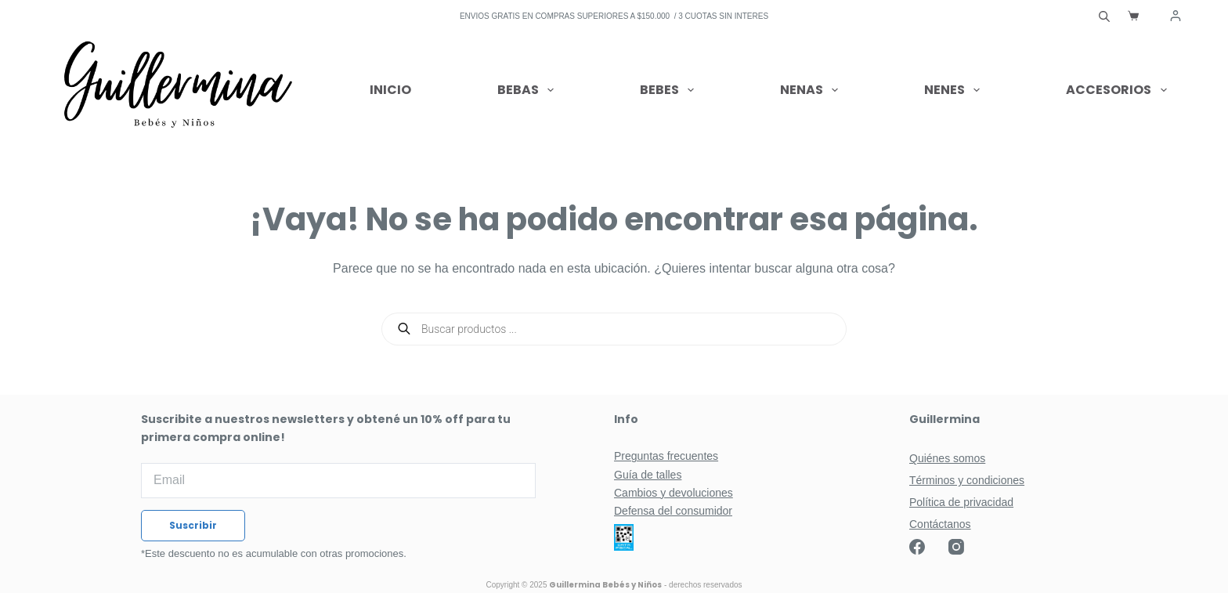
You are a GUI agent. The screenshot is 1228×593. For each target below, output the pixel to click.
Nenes (955, 90)
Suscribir (193, 525)
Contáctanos (940, 524)
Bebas (528, 90)
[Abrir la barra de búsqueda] (1104, 15)
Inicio (390, 90)
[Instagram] (956, 547)
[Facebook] (917, 547)
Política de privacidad (961, 502)
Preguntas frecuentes (666, 456)
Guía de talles (647, 474)
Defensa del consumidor (673, 510)
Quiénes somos (947, 458)
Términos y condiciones (966, 480)
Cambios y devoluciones (673, 492)
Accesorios (1116, 90)
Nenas (812, 90)
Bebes (670, 90)
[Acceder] (1175, 15)
